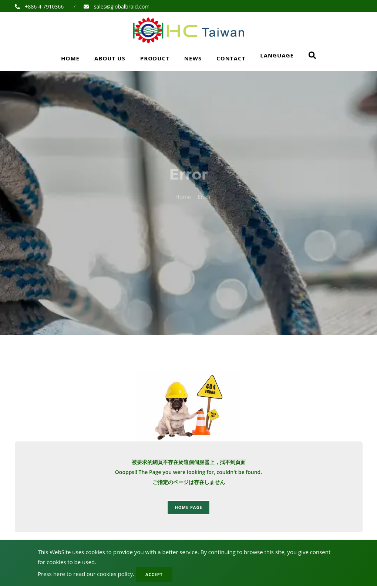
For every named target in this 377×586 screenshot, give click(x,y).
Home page (188, 507)
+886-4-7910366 (44, 6)
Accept (154, 574)
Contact (230, 58)
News (193, 58)
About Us (109, 58)
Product (154, 58)
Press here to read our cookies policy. (86, 573)
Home (70, 58)
